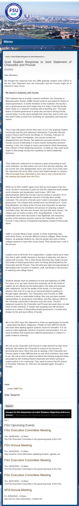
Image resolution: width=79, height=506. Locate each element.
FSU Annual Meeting (18, 445)
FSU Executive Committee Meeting (27, 430)
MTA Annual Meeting (18, 490)
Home (8, 57)
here (10, 499)
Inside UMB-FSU (14, 389)
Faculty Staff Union (18, 26)
